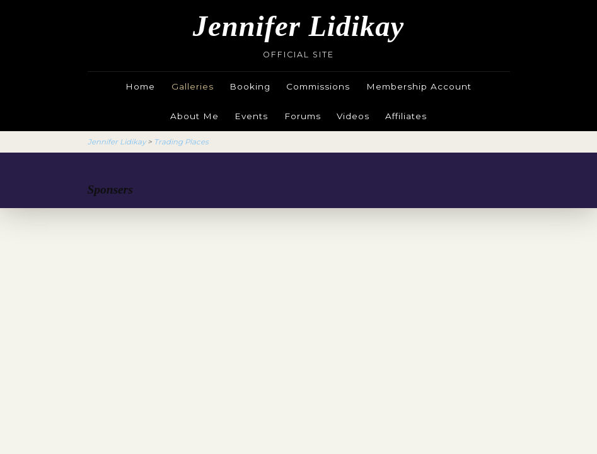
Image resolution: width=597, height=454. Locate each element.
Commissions (318, 86)
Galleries (192, 86)
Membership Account (419, 86)
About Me (194, 116)
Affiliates (406, 116)
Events (251, 116)
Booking (249, 86)
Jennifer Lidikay (298, 26)
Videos (353, 116)
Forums (302, 116)
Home (140, 86)
